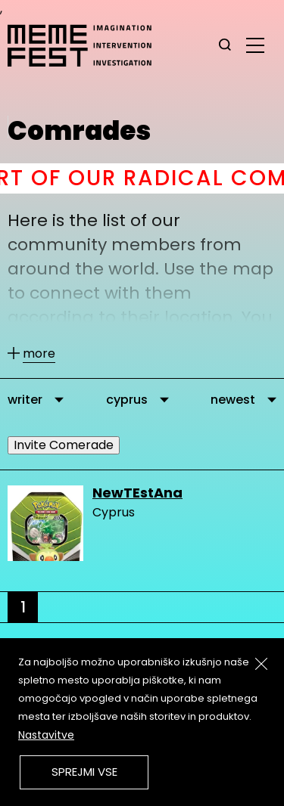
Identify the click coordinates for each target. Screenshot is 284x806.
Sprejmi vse (84, 772)
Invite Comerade (64, 445)
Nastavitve (46, 734)
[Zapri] (261, 664)
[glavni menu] (255, 44)
